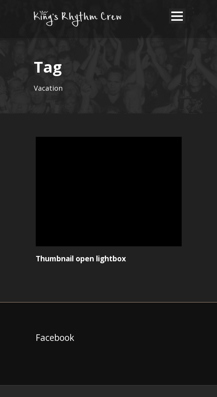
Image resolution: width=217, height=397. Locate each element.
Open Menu (177, 15)
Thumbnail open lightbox (81, 259)
